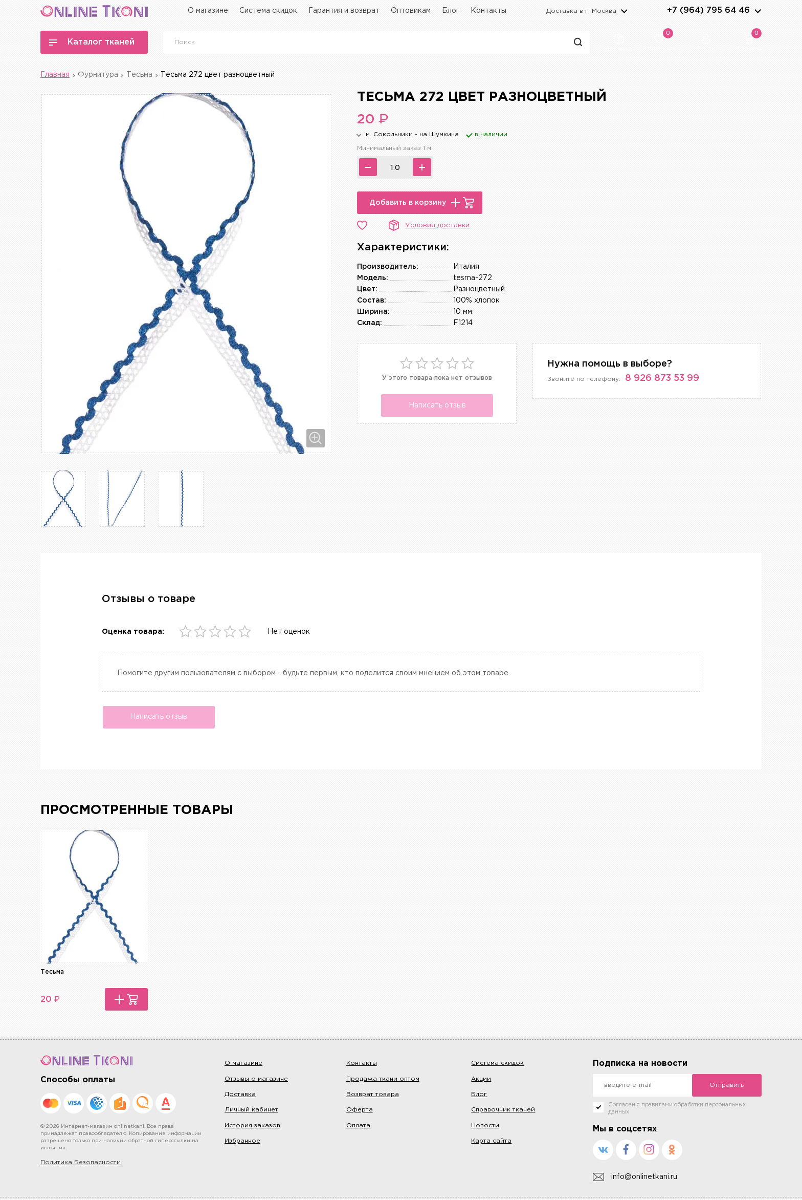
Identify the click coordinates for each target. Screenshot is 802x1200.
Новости (485, 1126)
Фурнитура (98, 75)
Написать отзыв (437, 405)
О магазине (208, 11)
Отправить (726, 1086)
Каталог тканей (92, 42)
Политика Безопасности (80, 1164)
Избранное (242, 1142)
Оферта (359, 1111)
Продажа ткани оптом (382, 1080)
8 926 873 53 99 (662, 378)
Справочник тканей (503, 1111)
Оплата (358, 1126)
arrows (757, 11)
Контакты (488, 11)
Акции (481, 1080)
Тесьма (139, 75)
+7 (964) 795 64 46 (708, 10)
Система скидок (268, 11)
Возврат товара (372, 1095)
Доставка (240, 1095)
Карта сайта (491, 1142)
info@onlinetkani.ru (635, 1178)
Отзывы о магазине (256, 1080)
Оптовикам (411, 11)
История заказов (252, 1126)
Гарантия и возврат (344, 11)
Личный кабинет (251, 1111)
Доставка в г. (581, 11)
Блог (450, 11)
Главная (55, 75)
